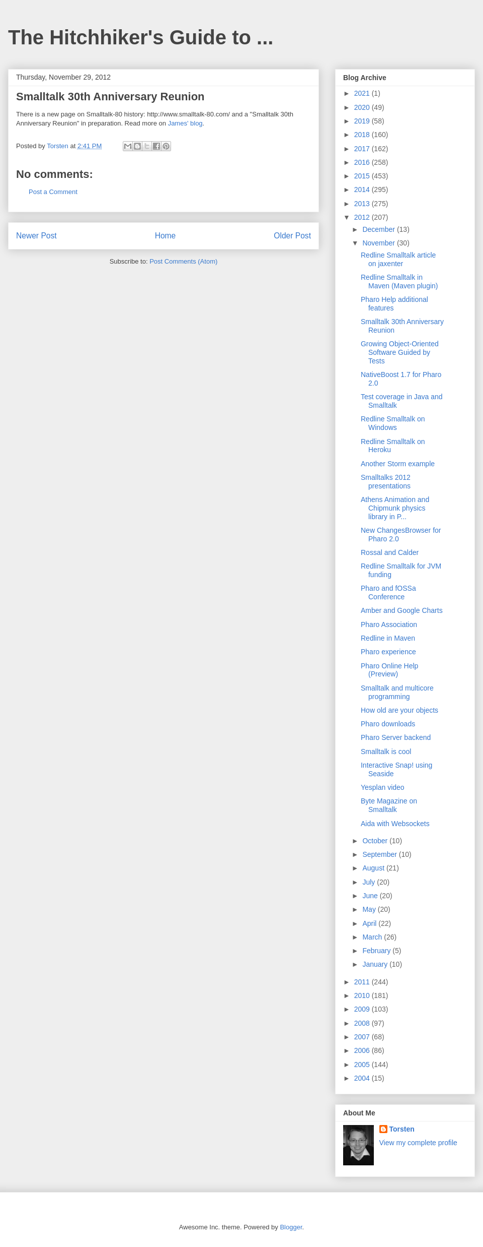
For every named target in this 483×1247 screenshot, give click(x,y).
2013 (363, 204)
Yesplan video (383, 787)
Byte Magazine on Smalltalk (389, 805)
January (375, 964)
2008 (363, 1023)
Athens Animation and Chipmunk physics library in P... (395, 508)
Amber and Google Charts (402, 610)
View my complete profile (418, 1143)
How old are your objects (399, 710)
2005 (363, 1065)
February (377, 951)
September (380, 854)
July (369, 882)
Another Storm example (398, 464)
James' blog (185, 123)
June (370, 896)
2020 (363, 107)
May (369, 909)
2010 (363, 995)
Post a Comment (53, 192)
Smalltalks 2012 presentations (386, 481)
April (370, 923)
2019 (363, 121)
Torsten (402, 1129)
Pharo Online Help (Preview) (389, 670)
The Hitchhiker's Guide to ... (140, 37)
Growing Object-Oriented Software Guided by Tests (400, 352)
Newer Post (36, 235)
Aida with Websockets (395, 824)
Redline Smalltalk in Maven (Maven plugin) (399, 281)
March (373, 937)
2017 (363, 149)
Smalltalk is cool (386, 751)
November (379, 243)
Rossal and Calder (390, 552)
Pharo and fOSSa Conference (388, 592)
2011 (363, 982)
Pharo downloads (388, 724)
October (375, 841)
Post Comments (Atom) (183, 261)
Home (165, 235)
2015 (363, 176)
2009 (363, 1009)
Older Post (292, 235)
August (374, 868)
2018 (363, 135)
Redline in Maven (388, 638)
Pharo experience (388, 652)
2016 (363, 162)
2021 (363, 93)
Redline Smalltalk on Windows (393, 423)
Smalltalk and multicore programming (397, 692)
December (379, 229)
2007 (363, 1037)
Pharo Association (389, 624)
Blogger (291, 1227)
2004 (363, 1078)
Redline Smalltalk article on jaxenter (398, 259)
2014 (363, 189)
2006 (363, 1050)
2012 (363, 217)
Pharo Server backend (396, 737)
